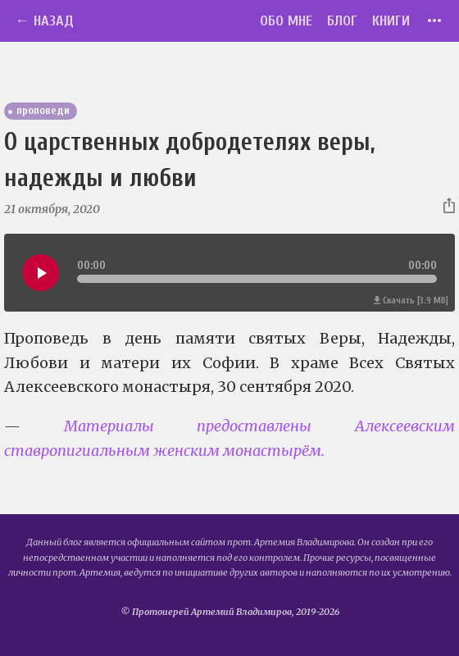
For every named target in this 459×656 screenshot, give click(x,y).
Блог (342, 21)
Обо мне (286, 21)
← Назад (44, 21)
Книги (391, 21)
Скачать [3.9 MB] (411, 300)
